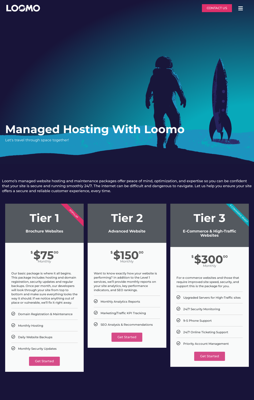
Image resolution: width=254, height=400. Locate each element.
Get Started (44, 361)
